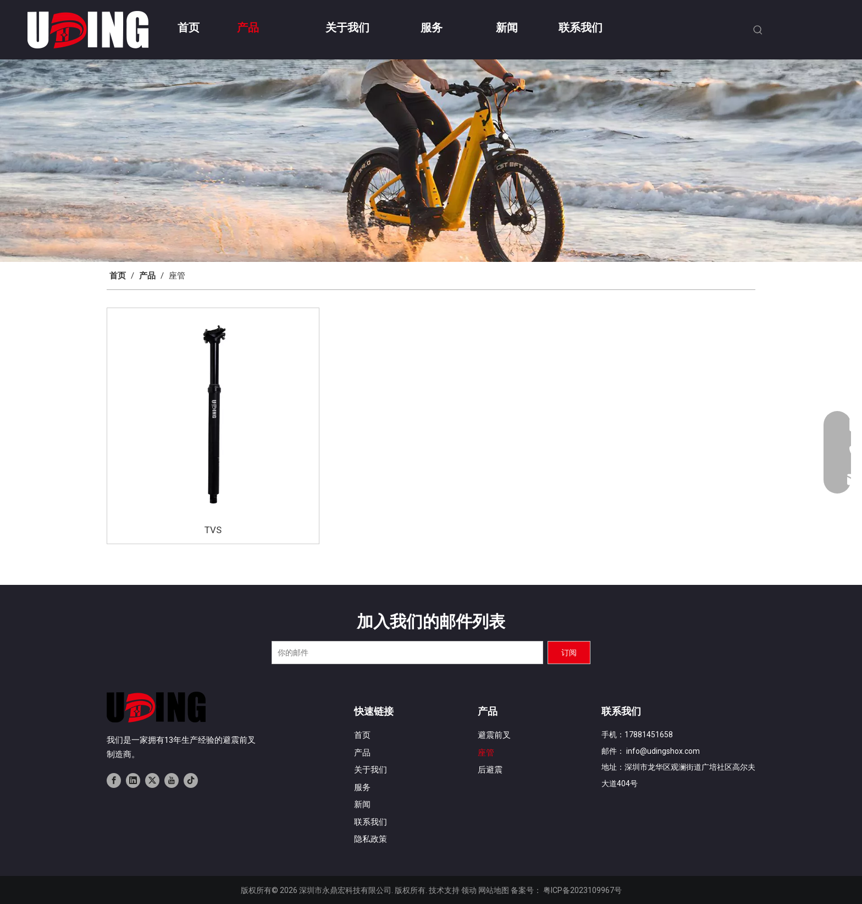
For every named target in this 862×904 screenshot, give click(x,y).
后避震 (490, 770)
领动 (469, 890)
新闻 (362, 804)
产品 (362, 753)
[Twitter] (152, 780)
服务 (362, 787)
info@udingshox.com (663, 751)
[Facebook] (114, 780)
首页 (362, 735)
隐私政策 (370, 839)
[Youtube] (171, 780)
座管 (486, 753)
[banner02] (431, 160)
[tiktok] (191, 780)
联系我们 (370, 822)
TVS (213, 529)
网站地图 (493, 890)
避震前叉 (494, 735)
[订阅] (569, 652)
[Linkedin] (133, 780)
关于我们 (370, 770)
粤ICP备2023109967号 (582, 890)
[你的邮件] (407, 652)
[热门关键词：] (758, 30)
